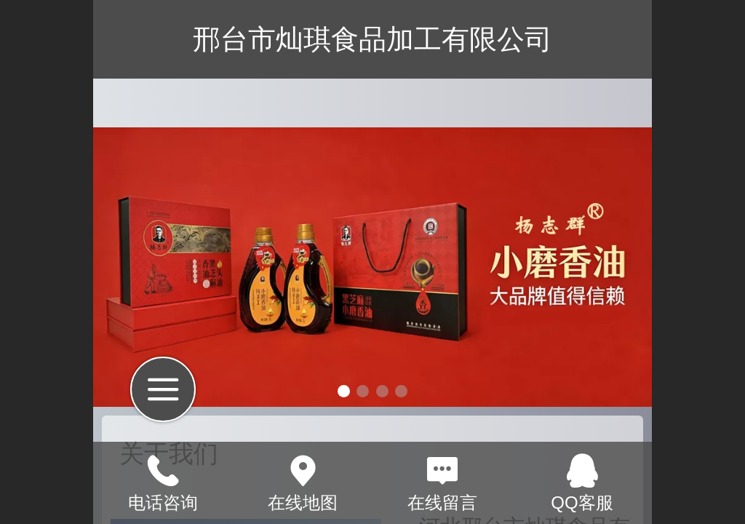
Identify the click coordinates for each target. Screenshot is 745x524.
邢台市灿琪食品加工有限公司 (372, 39)
